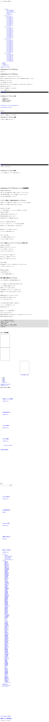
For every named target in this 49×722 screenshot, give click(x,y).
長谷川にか (7, 643)
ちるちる (8, 384)
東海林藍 (6, 623)
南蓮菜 (6, 661)
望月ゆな (6, 665)
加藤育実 (6, 602)
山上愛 (6, 674)
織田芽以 (6, 599)
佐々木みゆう (7, 614)
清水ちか (6, 622)
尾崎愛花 (6, 598)
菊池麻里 (6, 608)
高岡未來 (6, 632)
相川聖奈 (6, 561)
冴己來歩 (6, 611)
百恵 (5, 667)
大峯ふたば (7, 594)
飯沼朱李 (6, 573)
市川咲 (6, 580)
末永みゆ (6, 629)
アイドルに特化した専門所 (5, 716)
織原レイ (6, 600)
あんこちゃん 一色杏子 (6, 523)
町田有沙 (6, 650)
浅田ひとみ (7, 567)
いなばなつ (7, 583)
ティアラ (6, 385)
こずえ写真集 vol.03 (24, 374)
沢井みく (6, 618)
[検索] (11, 485)
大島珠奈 (6, 589)
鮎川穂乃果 (7, 569)
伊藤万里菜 (7, 582)
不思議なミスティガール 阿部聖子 (8, 398)
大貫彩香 (6, 592)
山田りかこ (7, 676)
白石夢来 (6, 624)
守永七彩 (6, 671)
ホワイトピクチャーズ (9, 559)
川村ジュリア (7, 605)
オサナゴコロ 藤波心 (6, 438)
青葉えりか (7, 566)
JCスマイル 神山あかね (6, 496)
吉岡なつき (7, 679)
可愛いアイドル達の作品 (5, 718)
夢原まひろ (7, 678)
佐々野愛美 (7, 615)
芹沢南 (6, 631)
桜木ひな (6, 613)
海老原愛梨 (7, 588)
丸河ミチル (7, 653)
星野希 (6, 647)
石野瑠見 (6, 576)
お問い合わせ (5, 684)
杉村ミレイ (7, 630)
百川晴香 (6, 668)
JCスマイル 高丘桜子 (6, 425)
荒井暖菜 (6, 570)
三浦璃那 (6, 654)
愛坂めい (6, 562)
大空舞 (6, 590)
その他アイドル (4, 384)
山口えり (6, 675)
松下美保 (6, 651)
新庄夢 (6, 626)
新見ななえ (7, 640)
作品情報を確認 (3, 92)
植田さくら (7, 584)
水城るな (6, 656)
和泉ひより (7, 578)
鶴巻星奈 (6, 635)
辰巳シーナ (7, 633)
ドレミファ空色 (8, 557)
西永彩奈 (6, 641)
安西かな (6, 571)
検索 (1, 483)
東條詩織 (6, 636)
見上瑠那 (6, 655)
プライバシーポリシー (7, 685)
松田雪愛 (6, 652)
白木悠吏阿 (7, 625)
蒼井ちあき (7, 565)
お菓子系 (2, 385)
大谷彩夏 (6, 591)
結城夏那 (6, 677)
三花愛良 (6, 662)
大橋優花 (6, 593)
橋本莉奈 (6, 642)
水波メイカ (7, 658)
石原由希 (6, 577)
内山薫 (6, 587)
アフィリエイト (5, 686)
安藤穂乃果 (7, 572)
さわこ (6, 619)
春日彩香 (6, 601)
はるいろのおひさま (8, 556)
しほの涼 (6, 621)
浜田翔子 (6, 645)
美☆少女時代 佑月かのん (6, 412)
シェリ (6, 620)
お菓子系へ (2, 164)
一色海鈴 (6, 581)
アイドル (4, 560)
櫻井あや (6, 612)
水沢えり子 (7, 657)
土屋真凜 (6, 634)
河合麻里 (6, 604)
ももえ (6, 666)
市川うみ (6, 579)
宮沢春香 (6, 663)
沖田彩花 (6, 597)
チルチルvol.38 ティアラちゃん (6, 107)
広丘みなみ (7, 646)
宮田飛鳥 (6, 664)
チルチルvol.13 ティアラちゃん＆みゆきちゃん (9, 105)
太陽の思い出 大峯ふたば (6, 536)
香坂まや (6, 610)
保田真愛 (6, 673)
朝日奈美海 (7, 568)
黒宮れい (6, 609)
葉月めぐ (6, 644)
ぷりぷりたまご (8, 558)
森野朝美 (6, 672)
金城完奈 (6, 603)
